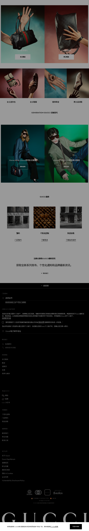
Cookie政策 (54, 526)
